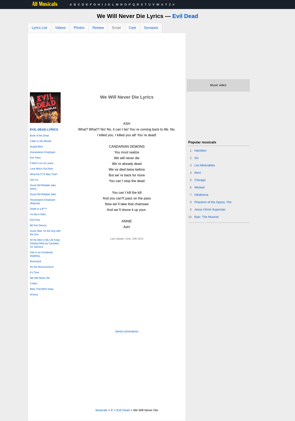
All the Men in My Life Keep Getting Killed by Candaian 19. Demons (45, 243)
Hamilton (200, 150)
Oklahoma (201, 194)
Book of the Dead (39, 135)
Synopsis (151, 28)
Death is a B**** (38, 208)
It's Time (34, 272)
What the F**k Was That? (44, 174)
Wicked (199, 187)
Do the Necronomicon (42, 267)
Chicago (200, 180)
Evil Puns (35, 219)
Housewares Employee (42, 152)
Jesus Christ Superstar (210, 209)
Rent (197, 172)
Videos (60, 28)
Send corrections (126, 331)
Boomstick (35, 261)
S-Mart (33, 283)
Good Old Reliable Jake (43, 194)
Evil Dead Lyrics (44, 129)
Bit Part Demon (38, 225)
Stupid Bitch (36, 146)
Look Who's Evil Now (41, 168)
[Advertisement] (107, 63)
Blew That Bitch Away (41, 289)
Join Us (34, 179)
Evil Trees (35, 157)
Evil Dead (185, 16)
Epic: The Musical (206, 216)
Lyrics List (39, 28)
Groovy (34, 294)
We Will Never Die (40, 278)
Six (196, 158)
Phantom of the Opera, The (213, 202)
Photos (79, 28)
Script (116, 28)
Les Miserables (204, 165)
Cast (132, 28)
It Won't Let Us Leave (41, 163)
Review (98, 28)
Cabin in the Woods (40, 141)
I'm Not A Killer (38, 214)
